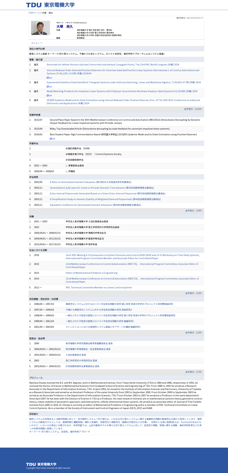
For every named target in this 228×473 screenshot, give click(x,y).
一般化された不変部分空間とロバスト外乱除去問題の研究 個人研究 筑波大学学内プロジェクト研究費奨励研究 (120, 315)
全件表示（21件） (194, 293)
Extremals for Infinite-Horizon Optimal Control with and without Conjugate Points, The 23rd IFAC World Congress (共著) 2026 (113, 64)
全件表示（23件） (194, 210)
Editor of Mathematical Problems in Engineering (91, 272)
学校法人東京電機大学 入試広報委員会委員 (87, 221)
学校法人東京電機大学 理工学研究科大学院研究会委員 (92, 227)
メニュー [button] (35, 42)
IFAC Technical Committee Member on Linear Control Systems (99, 287)
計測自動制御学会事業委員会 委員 (82, 366)
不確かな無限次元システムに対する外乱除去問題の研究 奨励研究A (99, 309)
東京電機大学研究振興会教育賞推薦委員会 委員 (89, 343)
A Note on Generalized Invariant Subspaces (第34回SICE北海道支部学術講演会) (90, 182)
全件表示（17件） (194, 371)
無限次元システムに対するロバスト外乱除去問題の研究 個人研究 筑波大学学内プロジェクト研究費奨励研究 (119, 303)
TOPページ (34, 12)
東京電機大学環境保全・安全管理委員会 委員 (88, 349)
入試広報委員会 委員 (76, 354)
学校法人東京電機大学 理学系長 (81, 244)
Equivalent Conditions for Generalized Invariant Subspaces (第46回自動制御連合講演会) (95, 204)
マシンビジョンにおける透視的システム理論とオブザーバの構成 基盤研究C (103, 326)
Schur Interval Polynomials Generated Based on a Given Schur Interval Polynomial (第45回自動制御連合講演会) (107, 193)
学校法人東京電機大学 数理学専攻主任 (85, 238)
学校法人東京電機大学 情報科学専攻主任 (86, 232)
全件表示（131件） (193, 109)
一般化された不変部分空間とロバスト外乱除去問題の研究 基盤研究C (100, 321)
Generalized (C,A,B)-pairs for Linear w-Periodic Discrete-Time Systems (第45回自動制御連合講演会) (102, 187)
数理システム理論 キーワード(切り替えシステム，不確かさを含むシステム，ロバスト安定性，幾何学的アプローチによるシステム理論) (96, 53)
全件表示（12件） (194, 332)
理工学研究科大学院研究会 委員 (81, 360)
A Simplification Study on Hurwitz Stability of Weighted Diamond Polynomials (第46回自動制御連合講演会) (105, 199)
